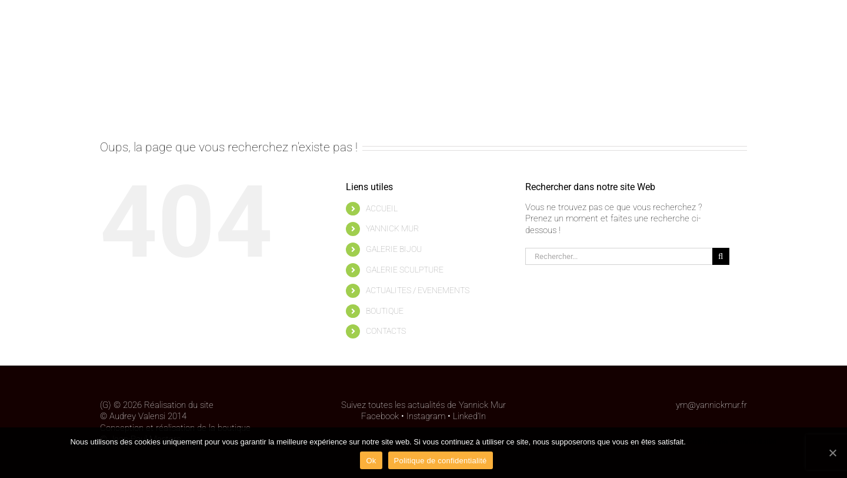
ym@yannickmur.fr (711, 405)
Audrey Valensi (137, 416)
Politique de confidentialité (732, 441)
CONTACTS (386, 331)
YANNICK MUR (392, 228)
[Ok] (832, 453)
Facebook (380, 416)
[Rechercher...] (618, 256)
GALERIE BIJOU (394, 249)
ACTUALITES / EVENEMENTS (417, 290)
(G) (105, 405)
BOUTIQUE (385, 311)
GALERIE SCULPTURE (404, 269)
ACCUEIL (382, 208)
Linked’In (469, 416)
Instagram (425, 416)
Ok (371, 460)
